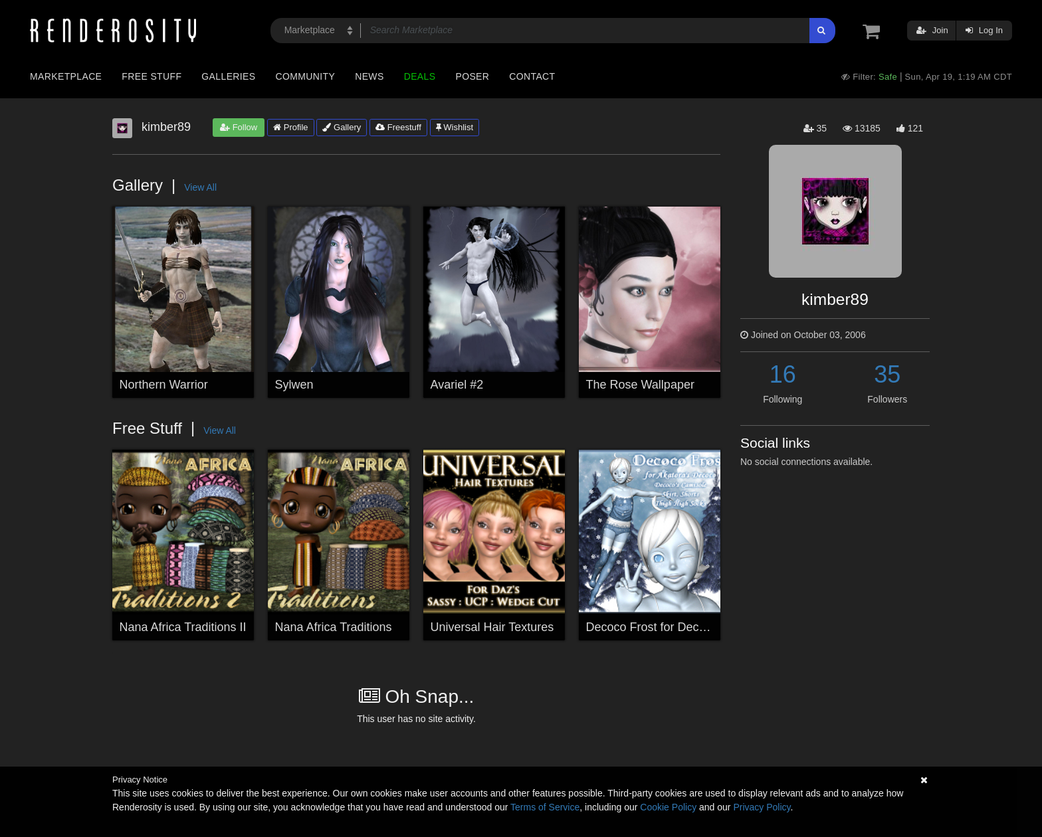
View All (200, 187)
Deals (420, 76)
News (369, 76)
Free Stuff (151, 76)
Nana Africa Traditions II (183, 627)
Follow (238, 127)
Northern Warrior (164, 384)
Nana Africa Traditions (333, 627)
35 (887, 374)
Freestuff (398, 127)
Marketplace (66, 76)
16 (783, 374)
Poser (472, 76)
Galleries (228, 76)
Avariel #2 (457, 384)
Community (306, 76)
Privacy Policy (761, 807)
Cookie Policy (668, 807)
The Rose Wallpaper (640, 384)
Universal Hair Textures (492, 627)
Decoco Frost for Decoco (652, 627)
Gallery (341, 127)
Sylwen (294, 384)
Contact (532, 76)
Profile (290, 127)
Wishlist (454, 127)
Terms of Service (544, 807)
